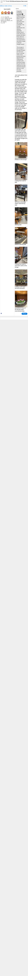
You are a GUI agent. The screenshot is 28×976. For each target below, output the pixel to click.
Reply (24, 313)
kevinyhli (7, 9)
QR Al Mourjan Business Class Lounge (18, 1)
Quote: (17, 8)
